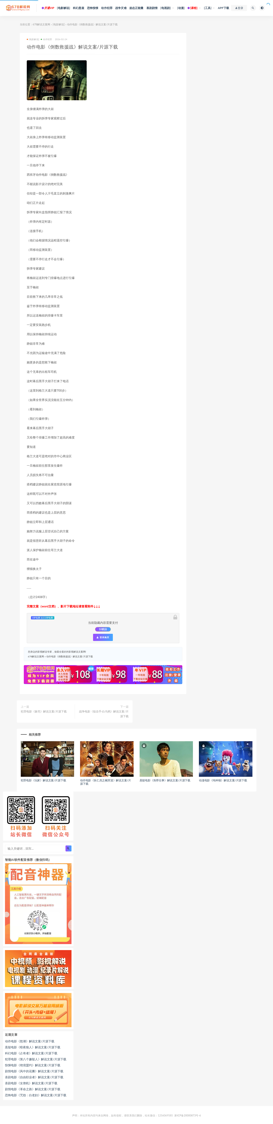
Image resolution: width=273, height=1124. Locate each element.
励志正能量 (136, 8)
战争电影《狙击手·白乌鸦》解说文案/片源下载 (104, 714)
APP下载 (223, 8)
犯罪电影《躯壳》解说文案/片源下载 (44, 711)
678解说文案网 (41, 24)
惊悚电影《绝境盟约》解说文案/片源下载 (32, 1065)
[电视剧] (165, 8)
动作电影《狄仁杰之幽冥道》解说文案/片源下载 (105, 782)
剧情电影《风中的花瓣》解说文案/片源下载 (34, 1071)
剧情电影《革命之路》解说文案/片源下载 (32, 1089)
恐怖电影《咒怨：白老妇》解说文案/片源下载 (35, 1095)
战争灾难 (121, 8)
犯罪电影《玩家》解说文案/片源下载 (43, 780)
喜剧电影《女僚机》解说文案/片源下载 (31, 1083)
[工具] (207, 8)
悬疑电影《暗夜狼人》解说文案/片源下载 (32, 1047)
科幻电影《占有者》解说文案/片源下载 (31, 1053)
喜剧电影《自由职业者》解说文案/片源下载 (34, 1077)
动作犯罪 (106, 8)
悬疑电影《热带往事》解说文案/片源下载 (165, 780)
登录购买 (103, 637)
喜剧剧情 (152, 8)
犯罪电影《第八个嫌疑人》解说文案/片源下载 (35, 1059)
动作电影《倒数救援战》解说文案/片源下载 (69, 656)
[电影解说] (63, 8)
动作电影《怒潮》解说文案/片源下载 (29, 1041)
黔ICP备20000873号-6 (188, 1115)
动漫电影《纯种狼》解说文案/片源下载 (223, 780)
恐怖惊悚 (92, 8)
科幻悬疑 (78, 8)
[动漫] (181, 8)
